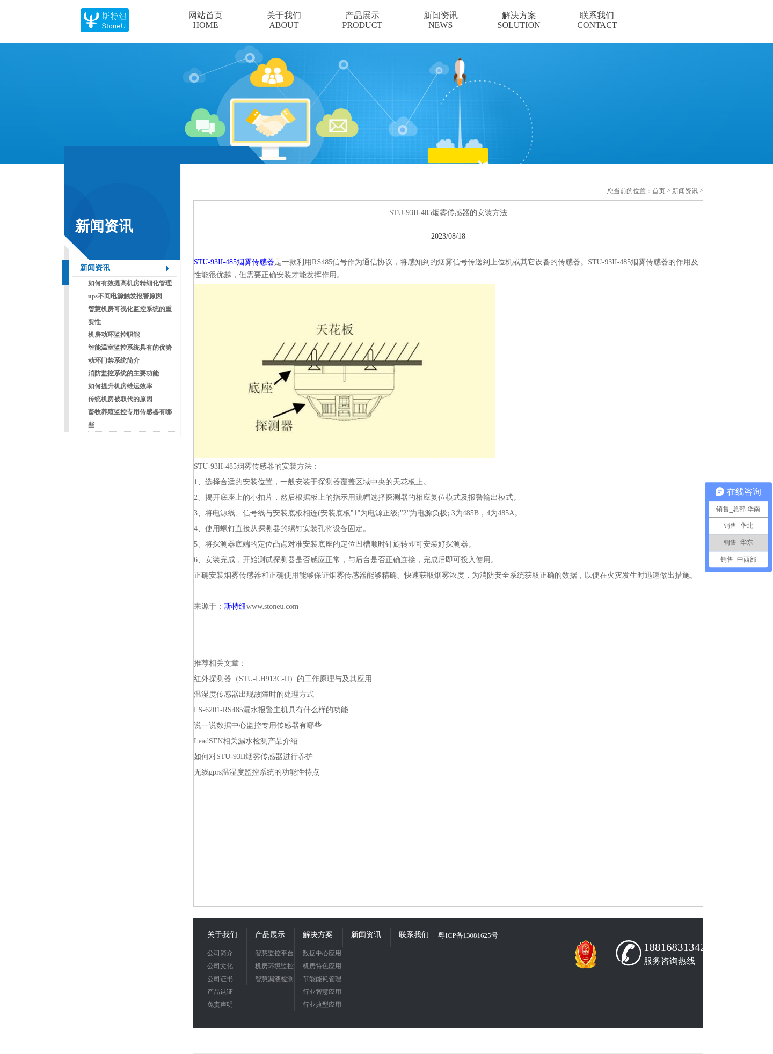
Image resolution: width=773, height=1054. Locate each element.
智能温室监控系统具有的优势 (130, 347)
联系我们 (414, 935)
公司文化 (220, 966)
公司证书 (220, 979)
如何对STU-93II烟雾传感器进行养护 (253, 757)
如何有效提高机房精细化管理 (130, 283)
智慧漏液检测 (274, 979)
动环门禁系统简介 (114, 360)
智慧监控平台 (274, 953)
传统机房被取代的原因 (120, 399)
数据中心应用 (322, 953)
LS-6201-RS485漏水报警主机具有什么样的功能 (271, 710)
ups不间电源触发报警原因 (125, 296)
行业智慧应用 (322, 992)
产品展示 (270, 935)
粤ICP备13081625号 (468, 935)
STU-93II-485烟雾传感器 (234, 262)
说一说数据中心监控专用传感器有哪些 (258, 725)
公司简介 (220, 953)
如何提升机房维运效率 (120, 386)
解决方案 (318, 935)
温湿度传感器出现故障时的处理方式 (254, 694)
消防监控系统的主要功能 (123, 373)
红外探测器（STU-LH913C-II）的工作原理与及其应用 (283, 679)
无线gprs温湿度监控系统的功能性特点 (256, 772)
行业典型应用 (322, 1004)
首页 (658, 191)
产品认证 (220, 992)
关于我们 (222, 935)
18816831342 (671, 947)
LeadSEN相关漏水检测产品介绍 (246, 741)
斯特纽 (235, 606)
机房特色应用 (322, 966)
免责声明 (220, 1004)
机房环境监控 (274, 966)
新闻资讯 (95, 268)
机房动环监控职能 (114, 334)
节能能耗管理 (322, 979)
